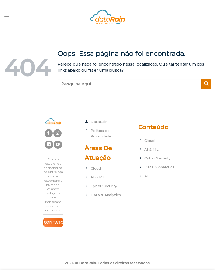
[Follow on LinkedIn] (49, 145)
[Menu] (7, 16)
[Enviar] (206, 84)
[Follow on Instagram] (57, 133)
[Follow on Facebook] (49, 133)
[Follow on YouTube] (58, 145)
